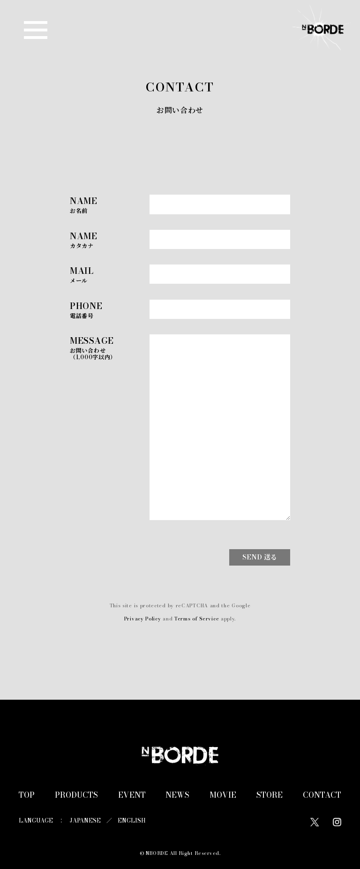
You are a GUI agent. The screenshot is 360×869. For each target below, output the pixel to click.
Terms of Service (196, 618)
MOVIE (223, 795)
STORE (269, 795)
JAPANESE (85, 820)
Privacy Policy (142, 618)
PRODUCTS (76, 795)
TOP (27, 795)
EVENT (132, 795)
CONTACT (322, 795)
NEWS (177, 795)
